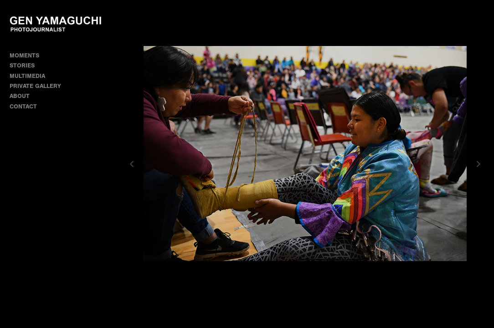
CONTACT (23, 106)
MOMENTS (28, 55)
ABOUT (20, 95)
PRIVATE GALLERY (35, 85)
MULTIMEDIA (27, 75)
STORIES (26, 65)
